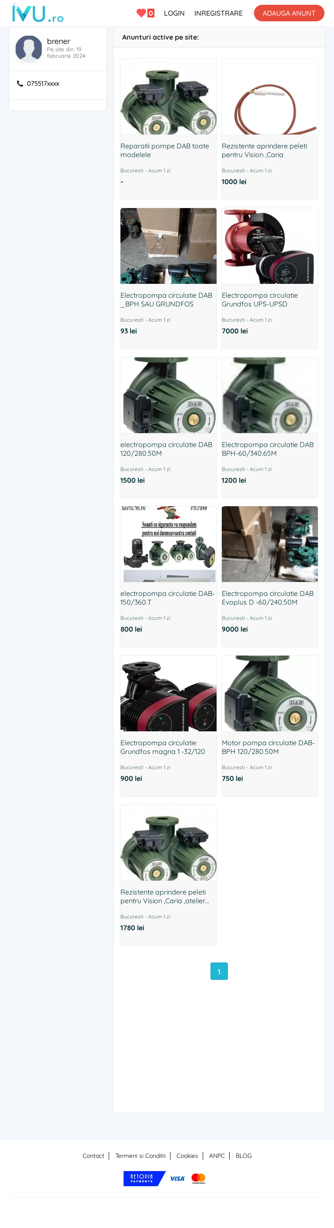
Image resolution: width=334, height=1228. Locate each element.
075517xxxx (43, 83)
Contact (93, 1156)
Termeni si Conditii (140, 1156)
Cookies (187, 1156)
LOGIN (174, 13)
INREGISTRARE (218, 13)
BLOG (244, 1156)
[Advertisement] (219, 1057)
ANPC (217, 1156)
